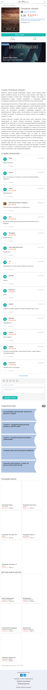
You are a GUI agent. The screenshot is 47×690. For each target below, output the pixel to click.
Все (44, 406)
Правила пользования (23, 681)
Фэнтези (26, 19)
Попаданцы (24, 20)
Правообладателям (23, 683)
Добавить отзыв (10, 398)
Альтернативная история (34, 20)
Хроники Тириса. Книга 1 (10, 57)
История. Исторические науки (37, 19)
